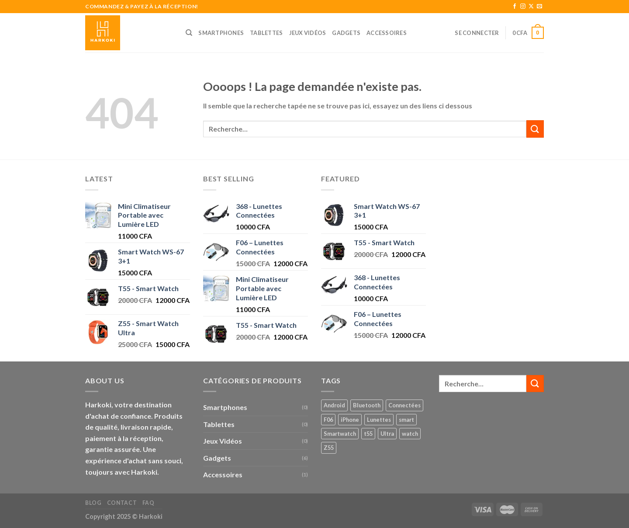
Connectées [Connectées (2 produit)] (404, 405)
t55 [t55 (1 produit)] (368, 433)
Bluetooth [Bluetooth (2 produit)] (366, 405)
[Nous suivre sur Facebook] (514, 6)
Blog (93, 503)
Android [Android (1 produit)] (334, 405)
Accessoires (386, 32)
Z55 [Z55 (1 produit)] (329, 447)
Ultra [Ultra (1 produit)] (387, 433)
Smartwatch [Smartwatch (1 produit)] (340, 433)
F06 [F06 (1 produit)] (328, 419)
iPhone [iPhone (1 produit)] (350, 419)
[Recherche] (189, 32)
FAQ (148, 503)
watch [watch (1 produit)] (410, 433)
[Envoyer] (535, 128)
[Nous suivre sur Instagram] (522, 6)
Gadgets (346, 32)
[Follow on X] (531, 6)
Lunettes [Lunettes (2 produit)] (379, 419)
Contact (122, 503)
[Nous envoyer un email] (539, 6)
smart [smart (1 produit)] (406, 419)
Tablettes (266, 32)
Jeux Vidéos (307, 32)
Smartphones (221, 32)
